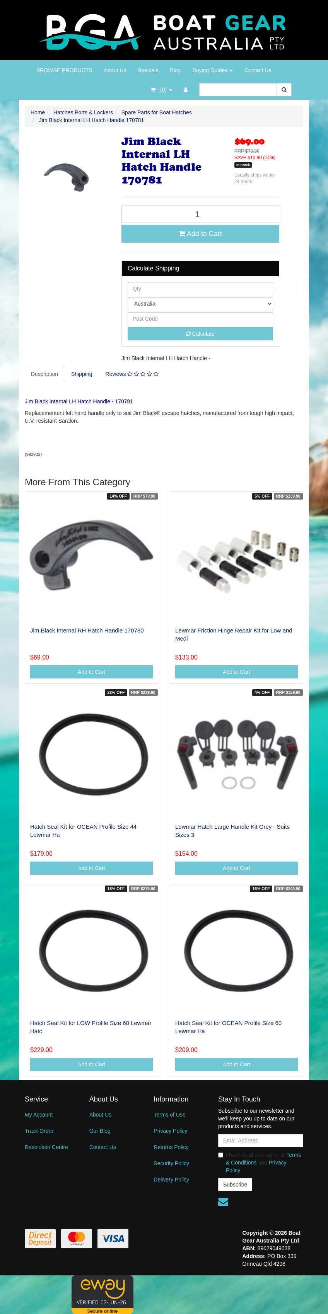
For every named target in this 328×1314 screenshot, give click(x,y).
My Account (39, 1115)
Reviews (132, 374)
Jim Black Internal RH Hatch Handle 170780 (87, 630)
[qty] (200, 288)
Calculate (200, 334)
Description (44, 374)
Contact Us (257, 70)
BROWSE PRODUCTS (64, 70)
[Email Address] (260, 1140)
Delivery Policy (171, 1179)
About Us (115, 70)
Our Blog (100, 1131)
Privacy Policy (170, 1131)
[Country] (200, 303)
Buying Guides (212, 70)
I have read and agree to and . (259, 1162)
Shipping (81, 374)
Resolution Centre (46, 1147)
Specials (148, 70)
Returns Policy (171, 1147)
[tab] (45, 374)
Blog (175, 70)
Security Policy (171, 1163)
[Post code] (200, 318)
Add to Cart (200, 234)
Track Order (39, 1131)
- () (161, 90)
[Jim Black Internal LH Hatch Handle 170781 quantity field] (200, 214)
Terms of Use (169, 1115)
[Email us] (223, 1202)
